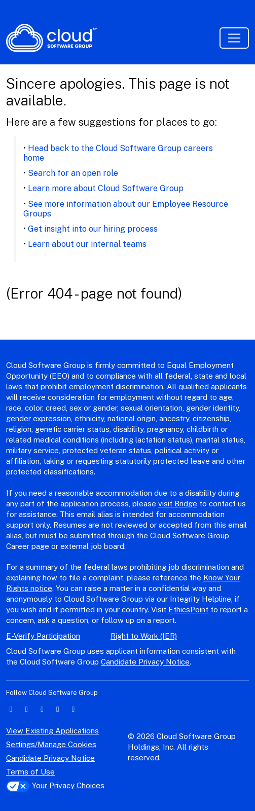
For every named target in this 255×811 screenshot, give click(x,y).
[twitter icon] (26, 709)
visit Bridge (177, 503)
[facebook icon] (42, 709)
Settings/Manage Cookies (51, 744)
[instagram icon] (57, 709)
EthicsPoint (188, 609)
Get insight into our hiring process (93, 229)
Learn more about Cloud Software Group (106, 188)
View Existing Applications (52, 730)
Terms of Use (30, 771)
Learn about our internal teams (87, 244)
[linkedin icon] (11, 709)
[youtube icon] (73, 709)
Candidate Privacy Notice (145, 661)
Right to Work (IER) (144, 636)
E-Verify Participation (43, 636)
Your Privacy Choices (55, 785)
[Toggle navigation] (234, 38)
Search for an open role (73, 173)
